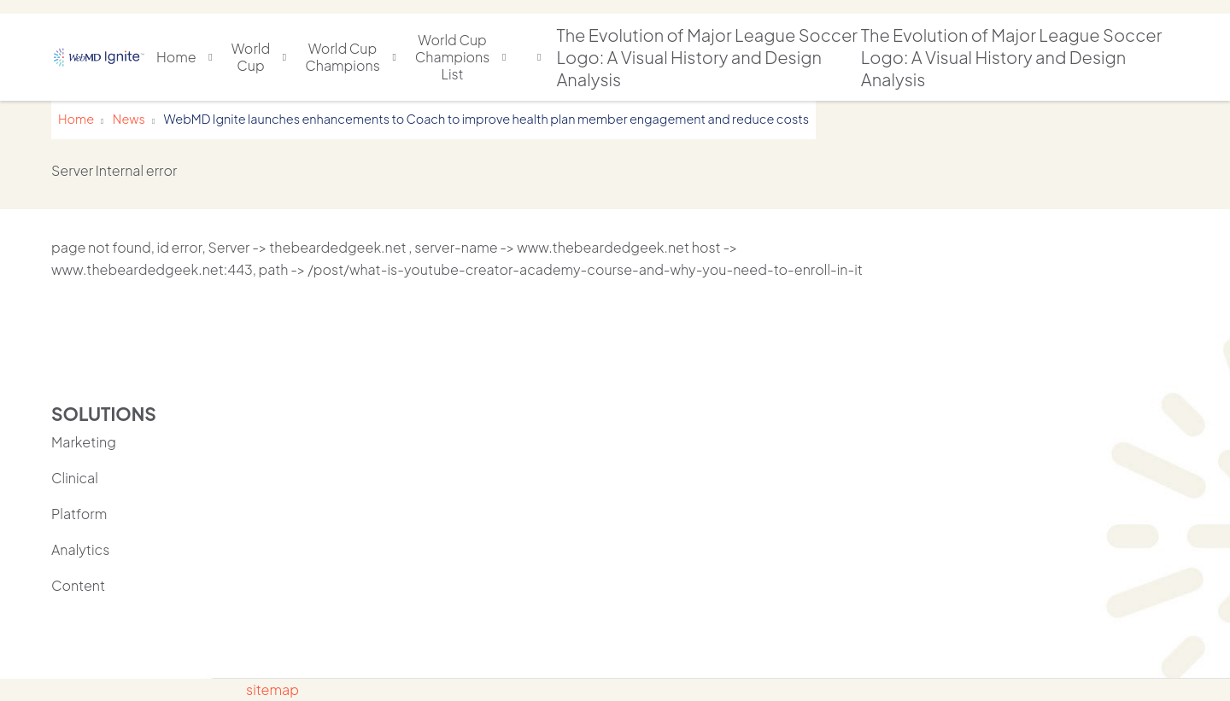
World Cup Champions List (452, 57)
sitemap (272, 689)
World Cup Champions (342, 56)
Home (176, 57)
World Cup (250, 56)
